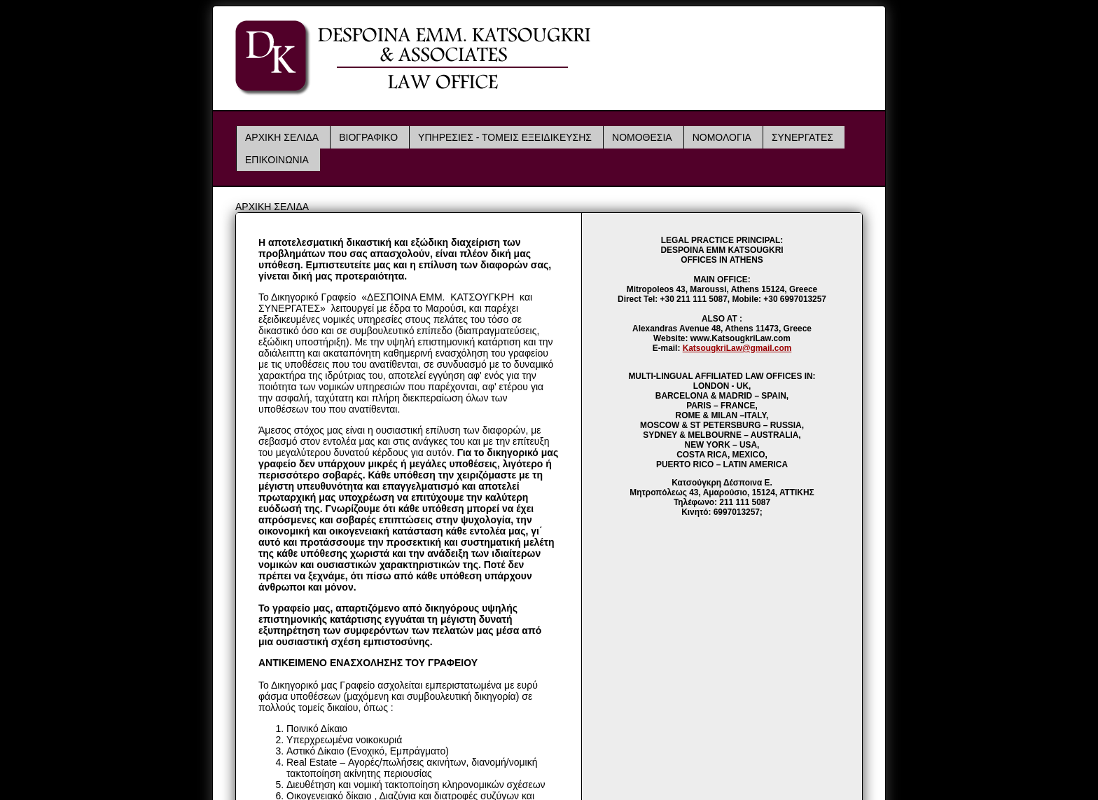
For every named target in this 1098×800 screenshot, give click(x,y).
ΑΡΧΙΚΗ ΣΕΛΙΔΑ (282, 137)
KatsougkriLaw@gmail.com (737, 348)
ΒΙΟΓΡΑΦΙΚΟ (368, 137)
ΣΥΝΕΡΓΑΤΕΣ (802, 137)
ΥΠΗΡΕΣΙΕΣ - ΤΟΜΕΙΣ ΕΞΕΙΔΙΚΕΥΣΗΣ (505, 137)
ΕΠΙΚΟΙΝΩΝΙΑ (277, 159)
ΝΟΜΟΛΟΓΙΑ (722, 137)
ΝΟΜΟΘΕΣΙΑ (642, 137)
